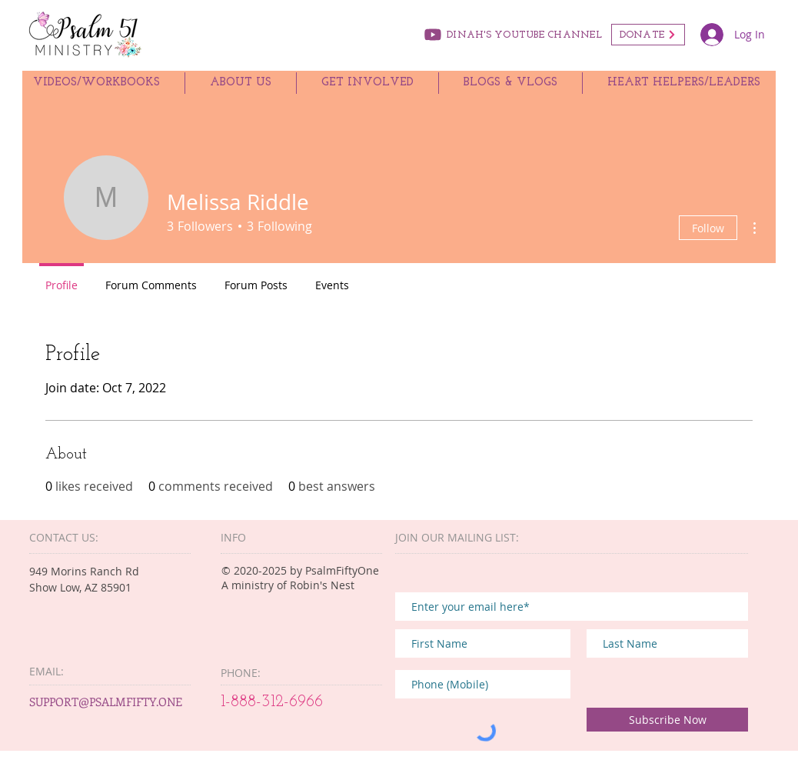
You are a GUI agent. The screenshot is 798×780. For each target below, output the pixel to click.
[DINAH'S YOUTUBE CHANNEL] (511, 34)
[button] (240, 83)
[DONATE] (648, 34)
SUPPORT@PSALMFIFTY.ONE (105, 701)
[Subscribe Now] (667, 720)
